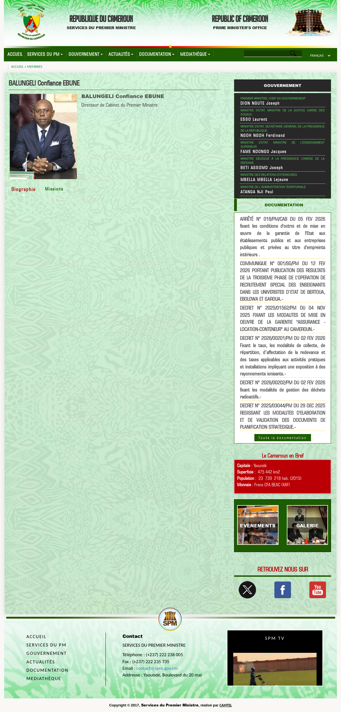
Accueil (14, 54)
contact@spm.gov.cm (156, 668)
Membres (34, 66)
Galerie (307, 525)
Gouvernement (86, 54)
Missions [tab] (54, 189)
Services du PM (45, 54)
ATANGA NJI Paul (257, 191)
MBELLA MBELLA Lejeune (264, 179)
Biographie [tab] (23, 189)
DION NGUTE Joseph (260, 103)
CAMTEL (225, 705)
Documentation (156, 54)
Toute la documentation (283, 437)
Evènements (257, 525)
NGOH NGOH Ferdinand (262, 135)
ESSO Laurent (253, 119)
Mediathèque (195, 54)
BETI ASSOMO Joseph (261, 167)
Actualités (121, 54)
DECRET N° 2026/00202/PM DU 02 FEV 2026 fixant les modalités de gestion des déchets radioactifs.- (282, 390)
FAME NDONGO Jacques (263, 151)
